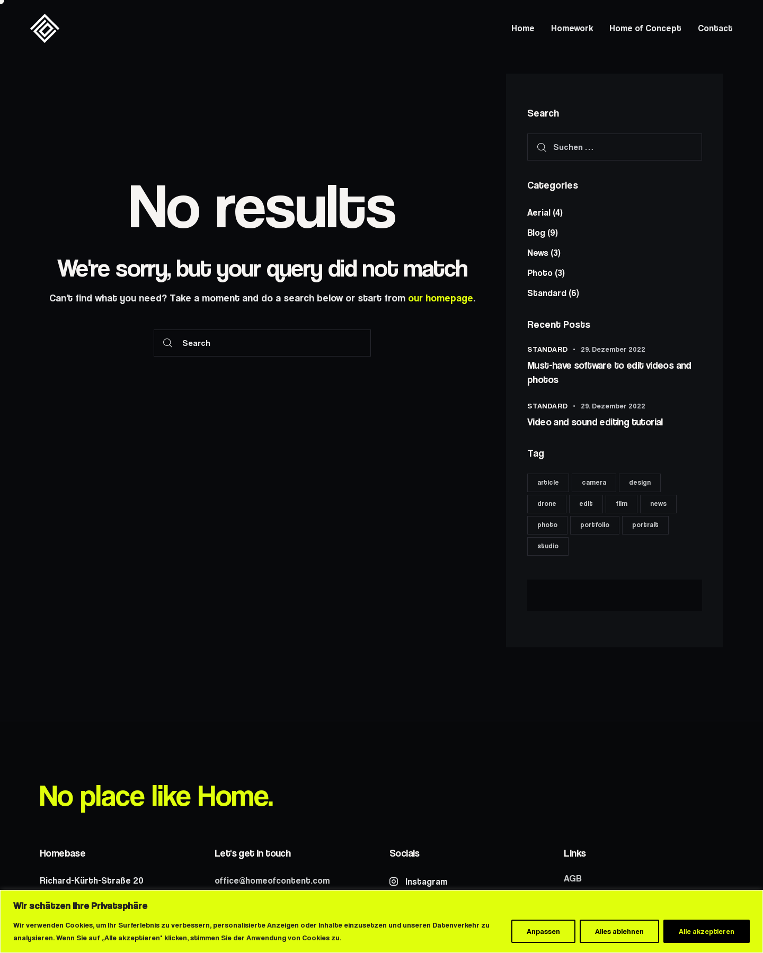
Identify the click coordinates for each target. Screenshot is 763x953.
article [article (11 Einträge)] (548, 482)
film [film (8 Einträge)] (621, 503)
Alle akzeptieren (706, 931)
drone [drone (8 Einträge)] (546, 503)
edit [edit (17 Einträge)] (586, 503)
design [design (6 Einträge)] (640, 482)
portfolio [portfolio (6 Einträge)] (594, 525)
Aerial (539, 212)
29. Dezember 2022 (613, 349)
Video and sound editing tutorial (595, 421)
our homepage (440, 298)
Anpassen (543, 931)
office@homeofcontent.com (272, 880)
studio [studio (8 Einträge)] (547, 546)
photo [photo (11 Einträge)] (547, 525)
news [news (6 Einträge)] (658, 503)
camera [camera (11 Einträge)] (594, 482)
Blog (536, 232)
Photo (540, 273)
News (537, 252)
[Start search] (168, 343)
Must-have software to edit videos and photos (609, 373)
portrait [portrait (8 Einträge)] (645, 525)
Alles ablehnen (619, 931)
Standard (546, 293)
